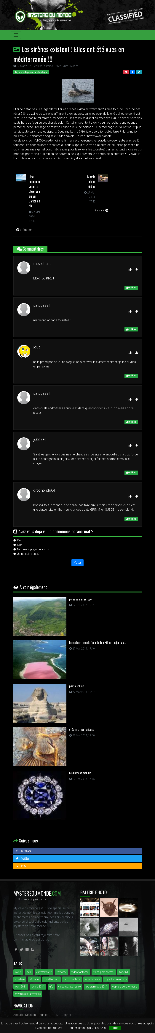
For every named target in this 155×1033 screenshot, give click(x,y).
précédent (24, 230)
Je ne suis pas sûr (28, 554)
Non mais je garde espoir (33, 549)
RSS (20, 866)
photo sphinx (76, 686)
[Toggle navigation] (16, 35)
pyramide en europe (80, 599)
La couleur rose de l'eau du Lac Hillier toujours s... (97, 642)
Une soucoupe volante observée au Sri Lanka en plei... (35, 191)
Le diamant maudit (80, 773)
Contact (66, 1015)
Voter (77, 562)
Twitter (22, 858)
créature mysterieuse (81, 729)
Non (20, 545)
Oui (19, 540)
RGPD (54, 1015)
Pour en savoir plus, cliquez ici (87, 1028)
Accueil (18, 1015)
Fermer (114, 1028)
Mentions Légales (36, 1015)
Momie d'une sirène (91, 181)
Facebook (23, 851)
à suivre (101, 210)
